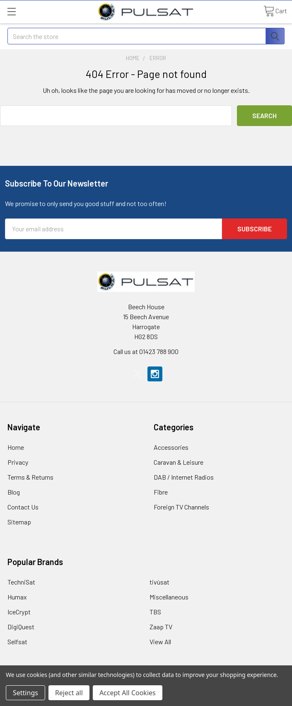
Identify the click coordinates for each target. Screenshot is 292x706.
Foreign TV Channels (181, 507)
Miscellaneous (169, 597)
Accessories (171, 447)
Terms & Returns (30, 477)
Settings (25, 692)
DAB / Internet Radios (184, 477)
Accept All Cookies (127, 692)
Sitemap (19, 522)
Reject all (69, 692)
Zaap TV (161, 627)
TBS (155, 612)
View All (160, 641)
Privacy (17, 462)
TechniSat (21, 582)
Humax (17, 597)
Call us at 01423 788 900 (146, 351)
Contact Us (23, 507)
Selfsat (17, 641)
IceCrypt (19, 612)
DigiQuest (20, 627)
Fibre (161, 492)
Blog (13, 492)
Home (15, 447)
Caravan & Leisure (178, 462)
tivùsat (159, 582)
